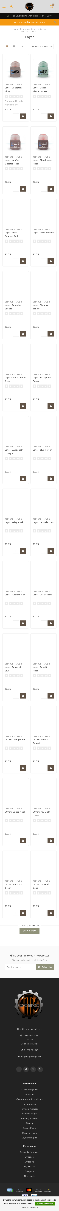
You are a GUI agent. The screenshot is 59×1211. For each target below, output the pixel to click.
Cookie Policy (29, 1128)
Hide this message (45, 1204)
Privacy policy (29, 1104)
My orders (29, 1157)
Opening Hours (29, 1133)
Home (15, 29)
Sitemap (29, 1123)
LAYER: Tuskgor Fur (15, 739)
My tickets (29, 1161)
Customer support (29, 1113)
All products (29, 1176)
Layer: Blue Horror (42, 450)
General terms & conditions (29, 1099)
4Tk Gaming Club (29, 1089)
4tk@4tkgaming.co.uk (31, 1056)
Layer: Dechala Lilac (43, 522)
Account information (29, 1152)
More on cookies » (30, 1207)
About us (29, 1094)
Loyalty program (29, 1137)
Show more (29, 930)
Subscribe (45, 967)
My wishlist (29, 1166)
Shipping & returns (30, 1118)
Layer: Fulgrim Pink (15, 594)
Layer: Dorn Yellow (42, 594)
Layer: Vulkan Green (43, 232)
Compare (29, 1171)
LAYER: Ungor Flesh (15, 812)
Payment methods (29, 1109)
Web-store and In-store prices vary (29, 22)
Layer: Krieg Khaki (14, 522)
